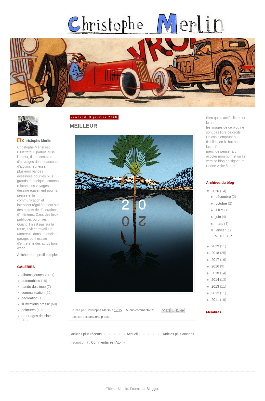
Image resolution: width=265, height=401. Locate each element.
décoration (30, 298)
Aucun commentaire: (140, 310)
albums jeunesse (34, 275)
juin (218, 217)
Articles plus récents (86, 334)
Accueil (132, 334)
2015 (216, 273)
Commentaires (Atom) (108, 342)
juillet (219, 210)
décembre (223, 197)
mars (219, 224)
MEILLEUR (83, 126)
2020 (216, 191)
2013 (216, 286)
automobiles (31, 281)
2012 (216, 293)
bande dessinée (34, 287)
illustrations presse (97, 317)
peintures (29, 310)
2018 (216, 253)
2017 (216, 260)
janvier (220, 230)
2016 (216, 266)
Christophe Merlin (36, 141)
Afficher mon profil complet (37, 255)
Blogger (152, 389)
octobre (221, 203)
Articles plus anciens (178, 334)
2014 (216, 279)
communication (33, 292)
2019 (216, 246)
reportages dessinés (37, 316)
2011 (216, 300)
